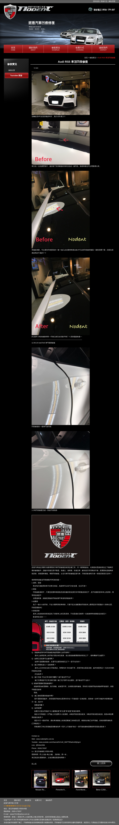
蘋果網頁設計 (58, 820)
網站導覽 (112, 1)
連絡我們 (103, 49)
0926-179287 (16, 811)
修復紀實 (11, 70)
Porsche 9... (61, 790)
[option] (59, 31)
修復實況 (55, 49)
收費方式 (79, 49)
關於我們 (33, 49)
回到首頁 (96, 1)
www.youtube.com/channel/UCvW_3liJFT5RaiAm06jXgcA (60, 742)
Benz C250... (101, 790)
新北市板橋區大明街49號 (18, 809)
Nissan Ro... (40, 790)
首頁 (13, 49)
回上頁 (34, 764)
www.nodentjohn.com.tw (45, 739)
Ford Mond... (81, 790)
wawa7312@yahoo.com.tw (20, 814)
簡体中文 (104, 1)
